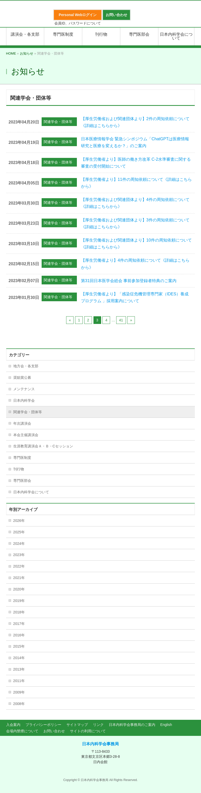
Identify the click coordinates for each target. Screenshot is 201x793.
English (166, 725)
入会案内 (13, 725)
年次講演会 (22, 423)
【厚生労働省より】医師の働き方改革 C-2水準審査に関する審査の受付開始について (136, 162)
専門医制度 (22, 458)
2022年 (19, 566)
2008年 (19, 704)
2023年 (19, 555)
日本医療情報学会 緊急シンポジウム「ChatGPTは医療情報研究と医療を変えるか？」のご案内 (135, 142)
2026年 (19, 521)
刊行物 (18, 469)
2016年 (19, 635)
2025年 (19, 532)
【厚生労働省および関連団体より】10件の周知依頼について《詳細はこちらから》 (136, 243)
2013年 (19, 669)
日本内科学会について (31, 492)
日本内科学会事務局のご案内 (132, 725)
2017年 (19, 624)
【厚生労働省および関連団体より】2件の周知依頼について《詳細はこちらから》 (135, 122)
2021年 (19, 578)
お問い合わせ (54, 731)
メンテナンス (24, 389)
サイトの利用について (88, 731)
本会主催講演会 (25, 435)
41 (121, 320)
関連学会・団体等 (58, 122)
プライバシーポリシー (43, 725)
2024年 (19, 544)
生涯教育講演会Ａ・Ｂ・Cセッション (43, 446)
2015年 (19, 646)
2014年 (19, 658)
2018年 (19, 612)
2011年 (19, 681)
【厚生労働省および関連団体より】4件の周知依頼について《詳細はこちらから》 (135, 203)
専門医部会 (22, 481)
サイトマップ (77, 725)
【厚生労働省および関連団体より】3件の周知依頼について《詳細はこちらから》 (135, 223)
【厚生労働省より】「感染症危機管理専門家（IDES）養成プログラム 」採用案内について (134, 297)
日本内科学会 (24, 400)
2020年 (19, 589)
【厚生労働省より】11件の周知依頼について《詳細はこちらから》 (136, 182)
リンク (98, 725)
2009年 (19, 692)
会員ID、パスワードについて (77, 23)
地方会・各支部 (25, 366)
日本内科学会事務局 (100, 744)
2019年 (19, 601)
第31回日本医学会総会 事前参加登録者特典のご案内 (128, 281)
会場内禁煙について (22, 731)
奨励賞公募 (22, 377)
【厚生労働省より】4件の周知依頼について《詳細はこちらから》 (135, 263)
